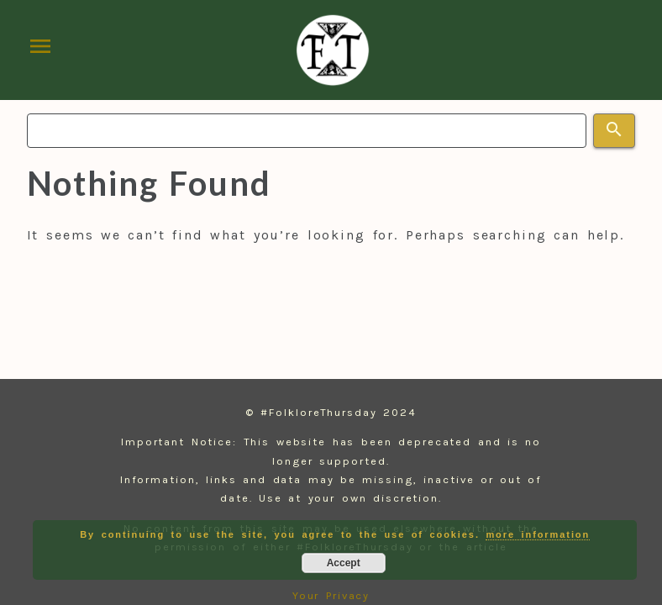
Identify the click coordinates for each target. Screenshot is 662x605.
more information (538, 534)
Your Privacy (331, 595)
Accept (343, 563)
